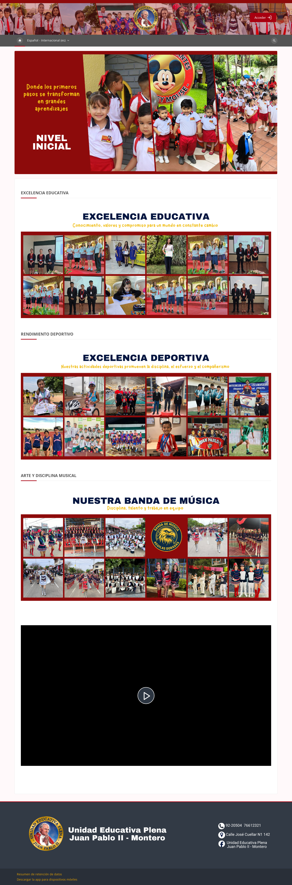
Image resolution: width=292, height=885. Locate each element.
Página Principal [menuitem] (20, 41)
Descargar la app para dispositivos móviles (47, 879)
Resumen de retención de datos (39, 874)
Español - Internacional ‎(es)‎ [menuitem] (46, 40)
